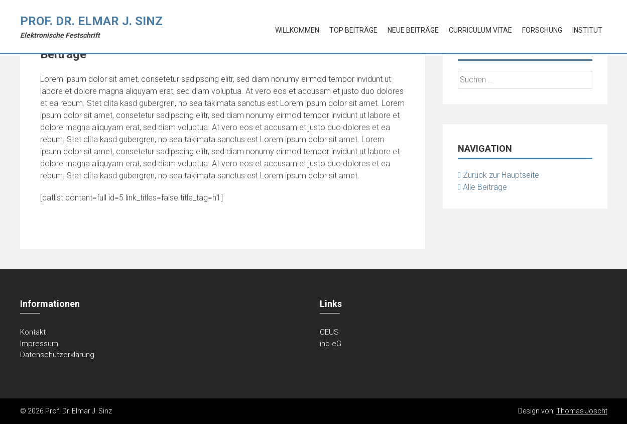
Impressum (39, 343)
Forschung (542, 30)
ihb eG (330, 343)
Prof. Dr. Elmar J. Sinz (91, 21)
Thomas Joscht (581, 411)
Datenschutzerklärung (57, 354)
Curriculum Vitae (480, 30)
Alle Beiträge (482, 187)
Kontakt (33, 332)
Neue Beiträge (413, 30)
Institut (587, 30)
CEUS (329, 332)
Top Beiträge (353, 30)
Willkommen (297, 30)
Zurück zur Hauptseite (498, 175)
